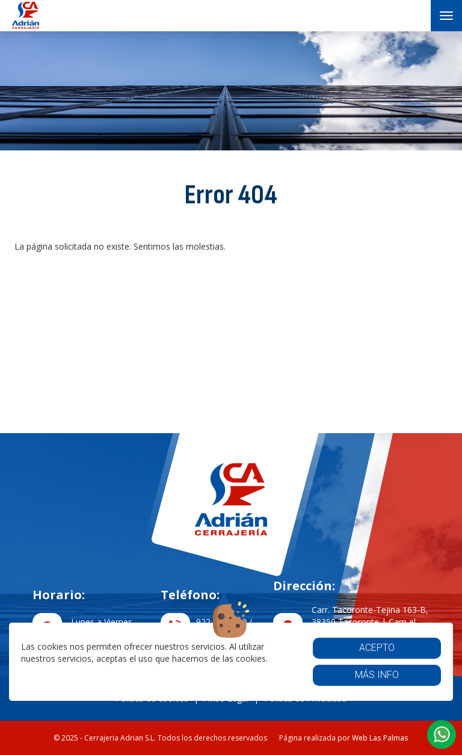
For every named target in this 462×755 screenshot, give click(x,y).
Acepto (377, 647)
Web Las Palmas (380, 738)
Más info (377, 674)
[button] (441, 734)
